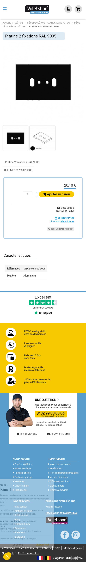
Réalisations (20, 515)
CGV (57, 548)
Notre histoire (54, 506)
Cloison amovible (58, 490)
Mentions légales (73, 548)
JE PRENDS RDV (27, 434)
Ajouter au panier (56, 194)
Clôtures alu (20, 490)
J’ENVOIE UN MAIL (58, 434)
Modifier (68, 229)
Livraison (19, 536)
